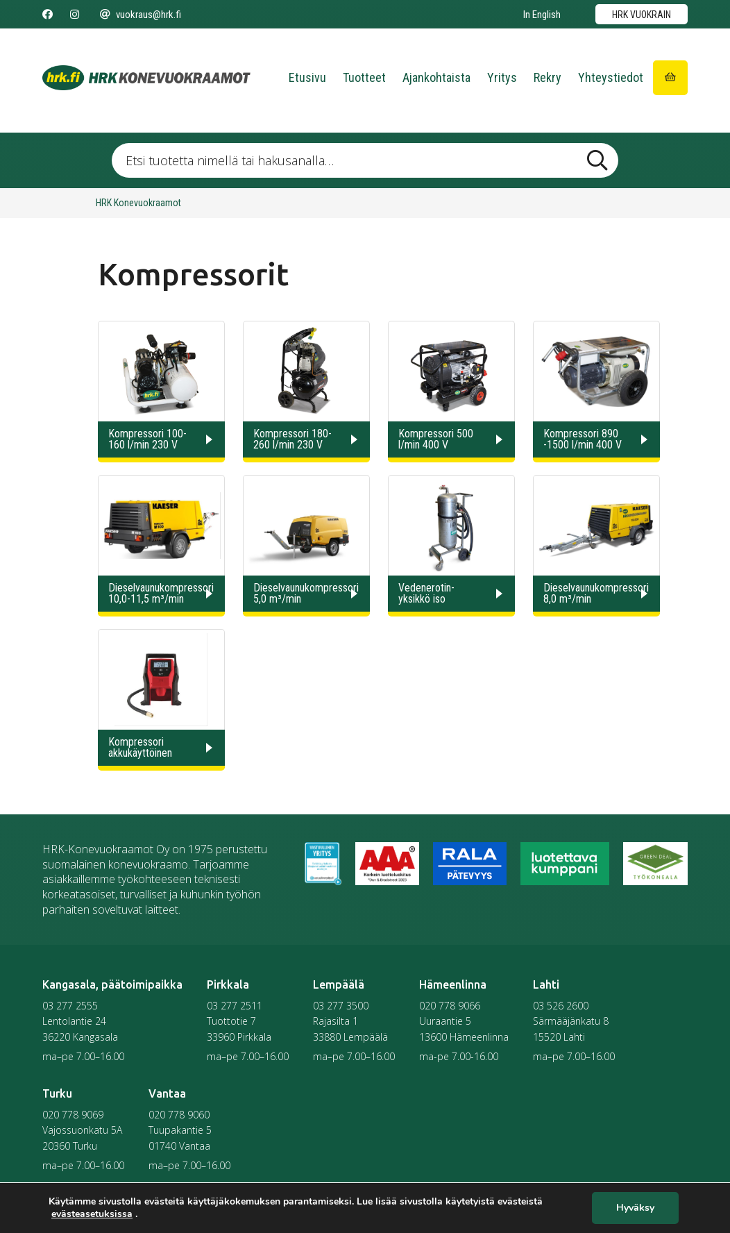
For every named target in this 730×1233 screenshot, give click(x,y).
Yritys (502, 77)
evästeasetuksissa (92, 1214)
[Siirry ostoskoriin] (670, 77)
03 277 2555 (70, 1005)
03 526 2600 (560, 1005)
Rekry (547, 77)
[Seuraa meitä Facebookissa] (47, 14)
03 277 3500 (340, 1005)
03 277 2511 (234, 1005)
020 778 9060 (179, 1114)
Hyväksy (635, 1208)
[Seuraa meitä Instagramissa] (74, 14)
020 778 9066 (449, 1005)
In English (542, 14)
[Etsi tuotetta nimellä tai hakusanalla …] (365, 160)
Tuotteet (364, 77)
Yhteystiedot (610, 77)
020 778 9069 (72, 1114)
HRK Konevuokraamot (138, 202)
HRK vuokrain (641, 14)
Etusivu (307, 77)
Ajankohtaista (436, 77)
